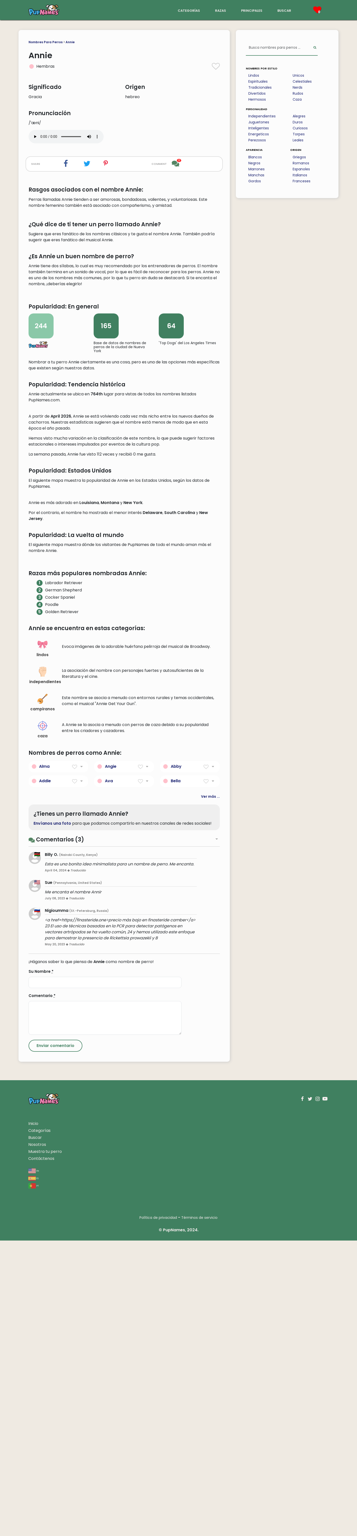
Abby (176, 1062)
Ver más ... (210, 1091)
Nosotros (37, 1440)
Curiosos (300, 128)
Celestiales (302, 81)
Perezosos (257, 140)
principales (251, 10)
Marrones (256, 169)
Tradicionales (260, 87)
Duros (298, 122)
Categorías (39, 1426)
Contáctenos (41, 1454)
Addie (45, 1076)
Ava (109, 1076)
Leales (298, 140)
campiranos (42, 998)
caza (43, 1025)
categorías (189, 10)
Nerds (297, 87)
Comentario (42, 1291)
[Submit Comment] (55, 1341)
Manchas (256, 175)
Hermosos (257, 99)
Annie (70, 42)
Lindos (253, 75)
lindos (43, 944)
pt (33, 1481)
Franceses (301, 181)
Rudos (298, 93)
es (33, 1473)
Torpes (299, 134)
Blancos (255, 157)
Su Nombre (41, 1267)
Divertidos (257, 93)
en (33, 1466)
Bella (176, 1076)
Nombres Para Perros (46, 42)
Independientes (262, 116)
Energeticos (258, 134)
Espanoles (301, 169)
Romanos (301, 163)
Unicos (298, 75)
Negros (254, 163)
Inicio (33, 1419)
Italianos (300, 175)
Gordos (254, 181)
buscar (284, 10)
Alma (44, 1062)
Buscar (35, 1433)
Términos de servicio (199, 1513)
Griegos (299, 157)
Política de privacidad (158, 1513)
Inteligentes (258, 128)
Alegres (299, 116)
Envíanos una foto (52, 1119)
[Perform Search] (315, 48)
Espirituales (258, 81)
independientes (44, 971)
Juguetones (258, 122)
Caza (297, 99)
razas (220, 10)
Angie (110, 1062)
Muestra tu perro (45, 1447)
